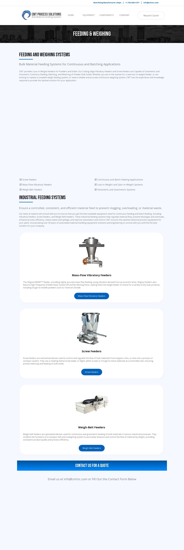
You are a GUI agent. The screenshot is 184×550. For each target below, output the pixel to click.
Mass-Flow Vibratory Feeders (91, 296)
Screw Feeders (91, 372)
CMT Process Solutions (46, 14)
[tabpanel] (128, 2)
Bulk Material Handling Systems (46, 17)
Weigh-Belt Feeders (91, 448)
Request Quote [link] (151, 15)
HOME (71, 15)
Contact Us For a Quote (92, 465)
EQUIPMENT (89, 15)
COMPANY (124, 15)
